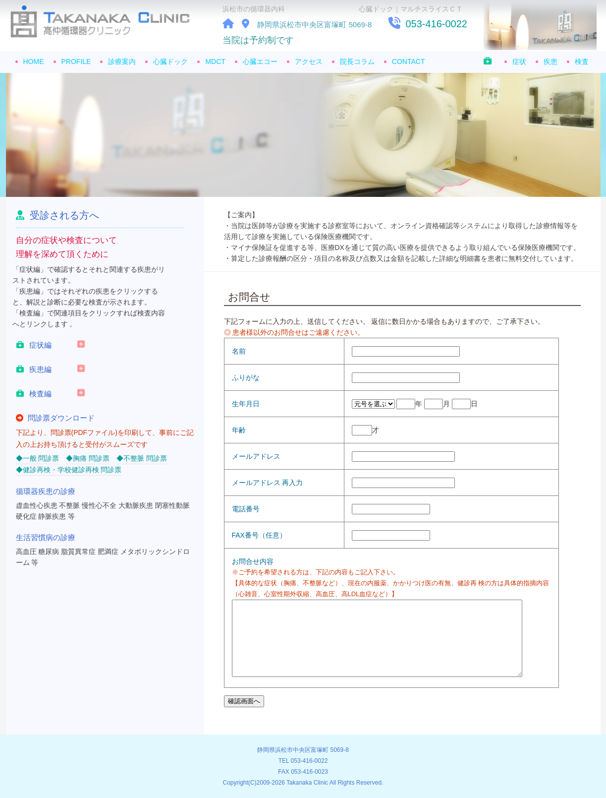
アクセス (309, 61)
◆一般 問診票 (37, 458)
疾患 (550, 61)
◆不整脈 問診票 (141, 458)
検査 (582, 61)
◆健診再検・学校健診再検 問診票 (69, 470)
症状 (519, 61)
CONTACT (408, 61)
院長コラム (357, 61)
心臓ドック (170, 61)
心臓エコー (260, 61)
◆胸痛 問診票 (88, 458)
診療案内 (122, 61)
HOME (33, 61)
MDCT (215, 61)
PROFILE (76, 61)
